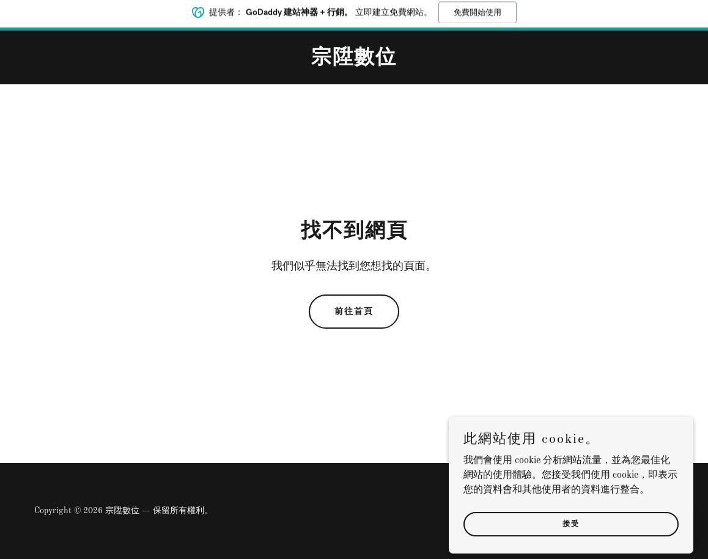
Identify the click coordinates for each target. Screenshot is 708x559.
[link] (354, 61)
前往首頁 (354, 311)
